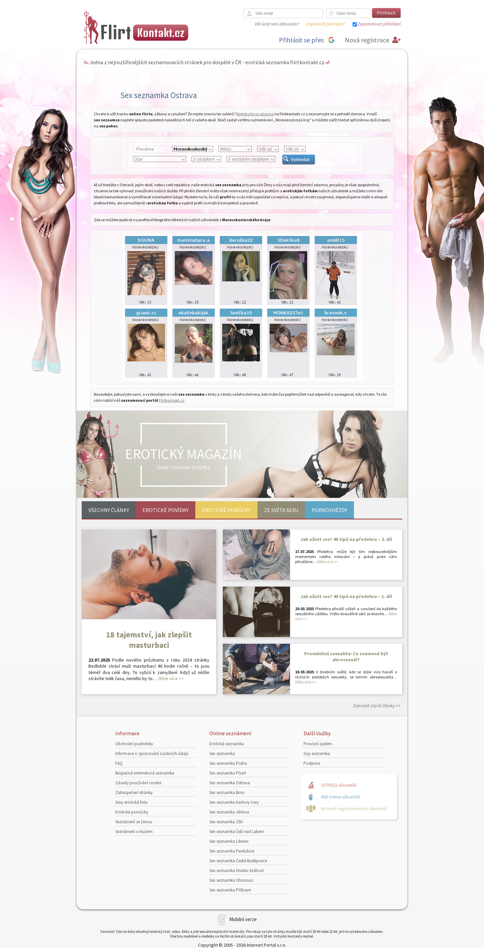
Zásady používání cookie (138, 783)
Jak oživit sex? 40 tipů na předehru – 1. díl (346, 596)
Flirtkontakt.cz (171, 400)
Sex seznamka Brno (227, 792)
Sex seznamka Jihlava (229, 812)
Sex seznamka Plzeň (227, 773)
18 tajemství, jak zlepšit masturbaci (149, 639)
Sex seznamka (222, 753)
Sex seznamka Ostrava (229, 783)
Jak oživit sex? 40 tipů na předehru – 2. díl (346, 539)
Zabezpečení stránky (134, 792)
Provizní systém (318, 744)
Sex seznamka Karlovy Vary (234, 802)
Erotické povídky (166, 510)
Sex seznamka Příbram (230, 890)
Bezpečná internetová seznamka (144, 773)
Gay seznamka (317, 753)
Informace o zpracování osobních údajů (152, 753)
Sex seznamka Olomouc (231, 880)
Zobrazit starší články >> (377, 706)
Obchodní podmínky (134, 744)
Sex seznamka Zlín (226, 822)
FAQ (119, 763)
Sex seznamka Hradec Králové (236, 870)
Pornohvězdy (329, 510)
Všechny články (108, 510)
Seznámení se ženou (133, 822)
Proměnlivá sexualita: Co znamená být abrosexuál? (346, 656)
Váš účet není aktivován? (277, 24)
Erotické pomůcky (226, 510)
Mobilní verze (243, 919)
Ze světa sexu (281, 510)
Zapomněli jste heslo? (325, 24)
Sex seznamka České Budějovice (238, 861)
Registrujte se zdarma (255, 113)
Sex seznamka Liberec (229, 841)
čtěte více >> (171, 678)
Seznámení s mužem (134, 831)
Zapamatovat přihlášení (379, 24)
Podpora (312, 763)
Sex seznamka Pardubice (231, 851)
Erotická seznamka (226, 744)
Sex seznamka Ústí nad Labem (236, 831)
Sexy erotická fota (131, 802)
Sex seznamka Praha (228, 763)
